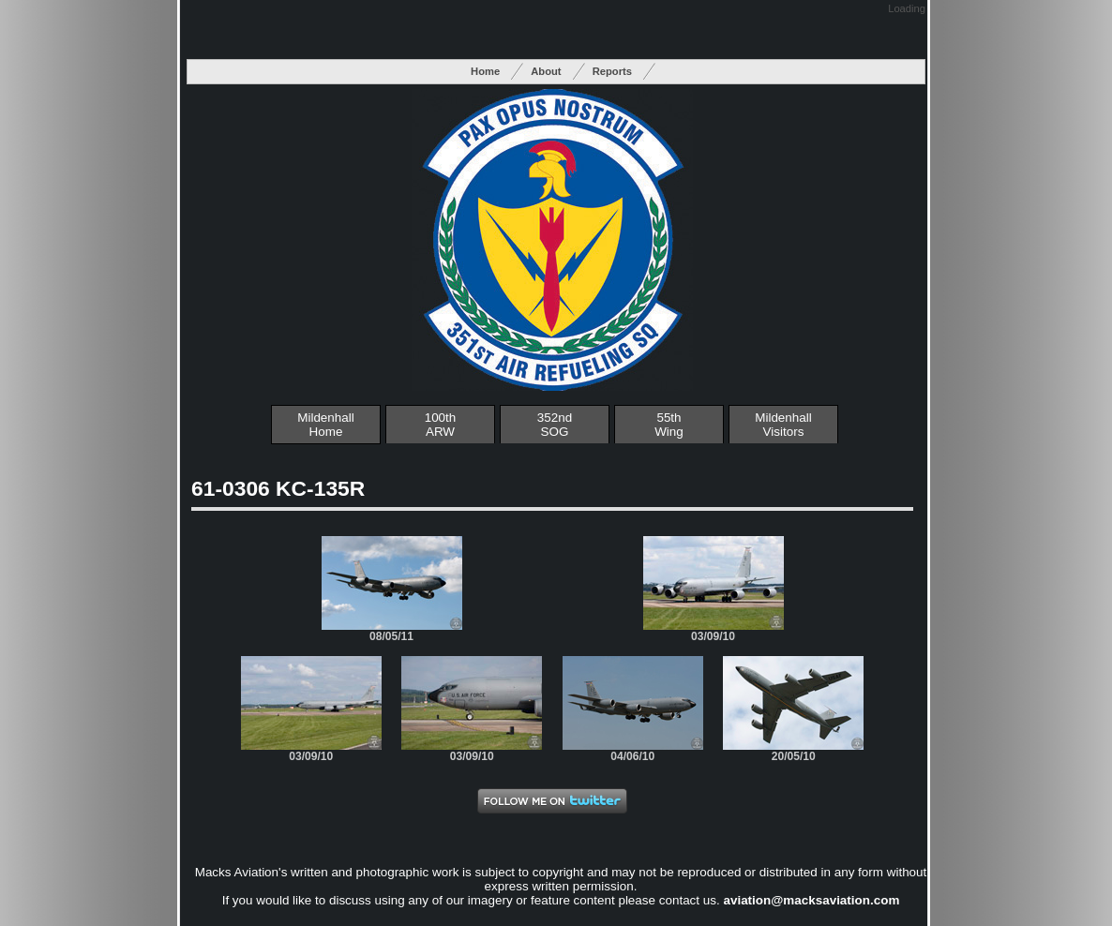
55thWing (669, 425)
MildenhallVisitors (783, 425)
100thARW (441, 425)
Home (485, 71)
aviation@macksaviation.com (811, 900)
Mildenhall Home (325, 425)
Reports (612, 71)
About (546, 71)
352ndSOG (554, 425)
